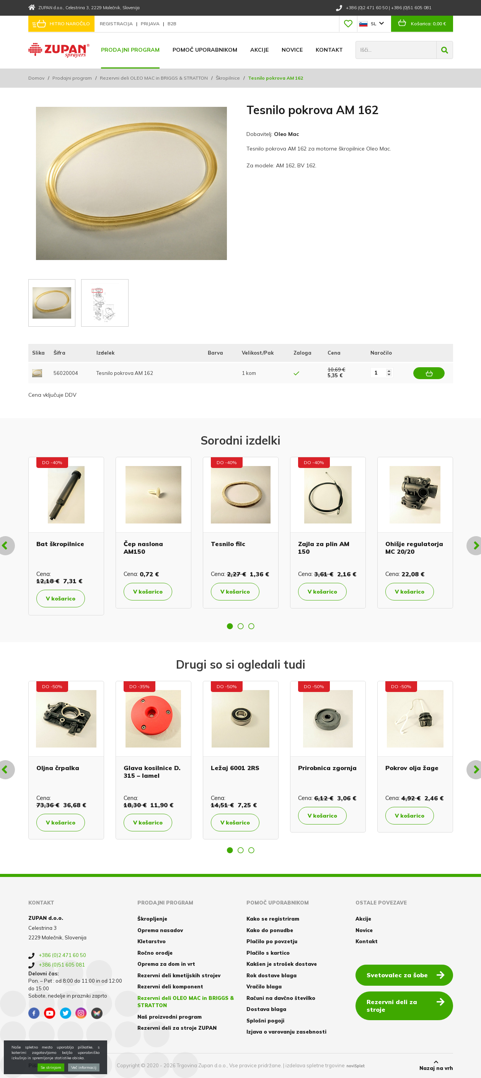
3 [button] (251, 626)
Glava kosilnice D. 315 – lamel (152, 771)
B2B (172, 23)
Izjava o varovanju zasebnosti (286, 1032)
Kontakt (329, 49)
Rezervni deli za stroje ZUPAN (177, 1028)
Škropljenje (152, 919)
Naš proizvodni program (169, 1017)
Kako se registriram (272, 919)
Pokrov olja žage (412, 768)
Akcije (259, 49)
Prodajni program (130, 49)
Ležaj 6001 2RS (235, 768)
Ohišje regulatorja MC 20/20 (414, 547)
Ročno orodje (155, 953)
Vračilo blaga (264, 986)
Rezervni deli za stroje (406, 1005)
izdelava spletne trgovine (315, 1065)
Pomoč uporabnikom (205, 49)
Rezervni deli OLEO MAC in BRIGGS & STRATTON (154, 78)
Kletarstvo (151, 941)
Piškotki (39, 1065)
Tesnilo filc (228, 544)
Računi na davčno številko (280, 998)
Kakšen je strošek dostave (281, 964)
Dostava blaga (266, 1009)
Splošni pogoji (265, 1020)
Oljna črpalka (57, 768)
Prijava (151, 23)
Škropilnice (228, 78)
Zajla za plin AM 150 (323, 547)
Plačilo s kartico (268, 953)
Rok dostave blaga (271, 975)
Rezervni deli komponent (170, 986)
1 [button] (230, 626)
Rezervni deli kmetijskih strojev (178, 975)
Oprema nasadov (160, 930)
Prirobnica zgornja (327, 768)
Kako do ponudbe (269, 930)
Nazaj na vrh (436, 1065)
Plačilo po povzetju (271, 941)
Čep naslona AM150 (143, 547)
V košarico (60, 598)
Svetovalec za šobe (406, 974)
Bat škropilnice (60, 544)
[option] (66, 536)
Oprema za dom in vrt (166, 964)
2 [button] (240, 626)
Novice (292, 49)
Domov (36, 78)
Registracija (117, 23)
